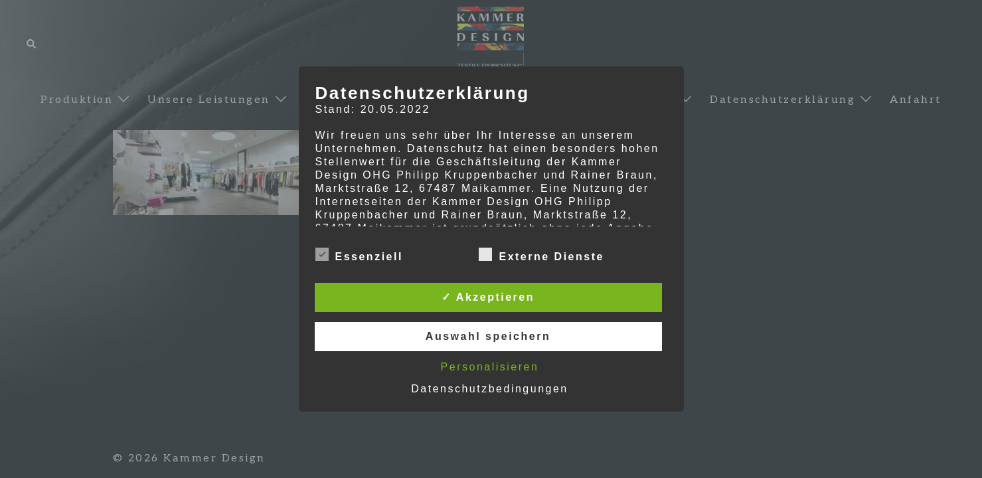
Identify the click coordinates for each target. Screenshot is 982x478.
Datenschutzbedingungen (489, 388)
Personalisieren (490, 366)
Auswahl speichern (488, 336)
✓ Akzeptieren (488, 297)
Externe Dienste (541, 255)
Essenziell (359, 255)
